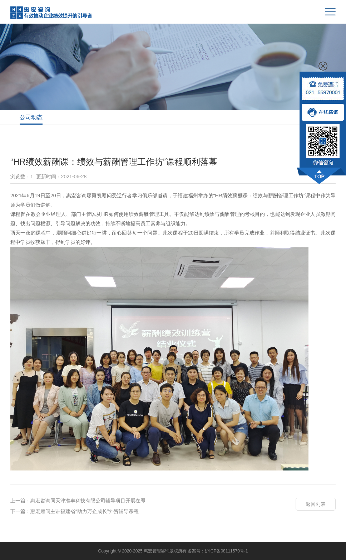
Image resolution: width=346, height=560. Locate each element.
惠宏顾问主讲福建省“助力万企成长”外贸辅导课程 (84, 511)
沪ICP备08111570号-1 (226, 551)
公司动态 (31, 117)
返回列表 (316, 504)
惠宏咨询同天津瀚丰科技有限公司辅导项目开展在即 (87, 500)
